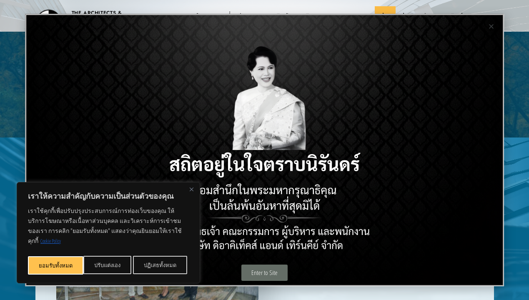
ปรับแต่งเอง (52, 265)
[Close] (191, 193)
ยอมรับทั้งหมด (162, 265)
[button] (491, 26)
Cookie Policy (53, 244)
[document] (264, 150)
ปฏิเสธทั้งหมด (105, 265)
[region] (108, 234)
